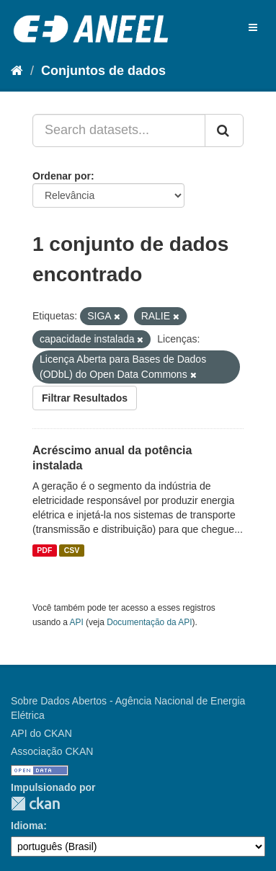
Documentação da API (149, 622)
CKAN (35, 803)
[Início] (17, 70)
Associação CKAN (52, 751)
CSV (72, 550)
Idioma (27, 825)
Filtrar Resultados (85, 398)
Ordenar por (61, 176)
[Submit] (224, 130)
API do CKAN (41, 733)
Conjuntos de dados (103, 70)
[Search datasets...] (118, 130)
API (77, 622)
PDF (44, 550)
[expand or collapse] (253, 27)
